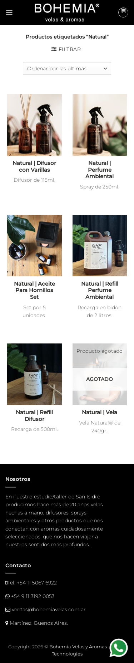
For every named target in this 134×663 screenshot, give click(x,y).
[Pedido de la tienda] (67, 68)
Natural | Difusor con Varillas (34, 166)
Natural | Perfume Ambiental (99, 170)
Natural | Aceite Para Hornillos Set (34, 291)
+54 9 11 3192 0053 (33, 596)
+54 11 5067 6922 (37, 582)
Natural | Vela (99, 412)
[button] (9, 12)
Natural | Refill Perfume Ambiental (99, 291)
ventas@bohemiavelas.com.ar (49, 609)
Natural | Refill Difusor (34, 415)
